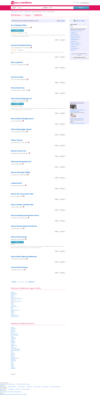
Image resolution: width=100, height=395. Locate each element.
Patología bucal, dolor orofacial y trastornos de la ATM (77, 110)
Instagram (12, 394)
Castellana (13, 339)
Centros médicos (21, 386)
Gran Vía (13, 353)
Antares (12, 297)
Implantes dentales (75, 37)
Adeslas (12, 292)
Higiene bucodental (75, 36)
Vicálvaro (13, 367)
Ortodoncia (73, 41)
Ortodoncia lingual (75, 44)
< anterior (13, 282)
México (12, 391)
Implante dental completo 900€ (77, 118)
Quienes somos (3, 389)
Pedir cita (17, 30)
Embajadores (14, 348)
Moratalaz (13, 359)
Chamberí (13, 342)
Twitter (8, 394)
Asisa (12, 300)
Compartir (62, 39)
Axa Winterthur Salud (15, 301)
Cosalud (12, 305)
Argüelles (13, 330)
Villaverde (13, 368)
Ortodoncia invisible (75, 43)
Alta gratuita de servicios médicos (7, 384)
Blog (1, 394)
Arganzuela (13, 328)
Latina (12, 355)
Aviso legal (17, 389)
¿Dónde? (45, 7)
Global (20, 391)
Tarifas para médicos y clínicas (23, 384)
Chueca (12, 344)
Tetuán (12, 363)
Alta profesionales (85, 2)
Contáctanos (11, 389)
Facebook (4, 394)
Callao (12, 336)
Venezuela (16, 391)
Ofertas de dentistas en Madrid (77, 123)
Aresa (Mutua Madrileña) (16, 298)
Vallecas (12, 366)
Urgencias (73, 50)
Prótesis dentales (74, 48)
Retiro (12, 362)
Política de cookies (25, 389)
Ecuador (8, 391)
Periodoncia (73, 46)
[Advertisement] (79, 80)
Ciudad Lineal (14, 345)
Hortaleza (13, 354)
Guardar (56, 39)
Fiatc (12, 307)
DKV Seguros (13, 306)
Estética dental (74, 34)
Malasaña (13, 357)
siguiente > (32, 282)
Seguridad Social (14, 315)
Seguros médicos (12, 386)
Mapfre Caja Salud (15, 310)
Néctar (12, 312)
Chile (1, 391)
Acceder (77, 2)
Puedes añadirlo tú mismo (79, 57)
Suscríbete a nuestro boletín (20, 394)
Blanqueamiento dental (76, 30)
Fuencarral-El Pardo (15, 350)
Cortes (12, 346)
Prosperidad (13, 360)
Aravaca (12, 327)
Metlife (12, 311)
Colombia (4, 391)
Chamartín (13, 341)
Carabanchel (13, 337)
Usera (12, 364)
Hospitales (29, 386)
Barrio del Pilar (14, 333)
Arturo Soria (13, 331)
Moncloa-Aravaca (14, 358)
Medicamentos (45, 386)
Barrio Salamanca (15, 335)
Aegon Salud (13, 293)
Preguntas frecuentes (55, 386)
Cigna (12, 303)
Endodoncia (73, 32)
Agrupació (13, 294)
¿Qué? (14, 7)
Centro (12, 340)
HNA (12, 308)
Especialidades (3, 386)
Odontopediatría (74, 39)
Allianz (12, 296)
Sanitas (12, 314)
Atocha (12, 332)
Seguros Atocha (14, 316)
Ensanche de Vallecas (15, 349)
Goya (12, 351)
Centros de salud (37, 386)
